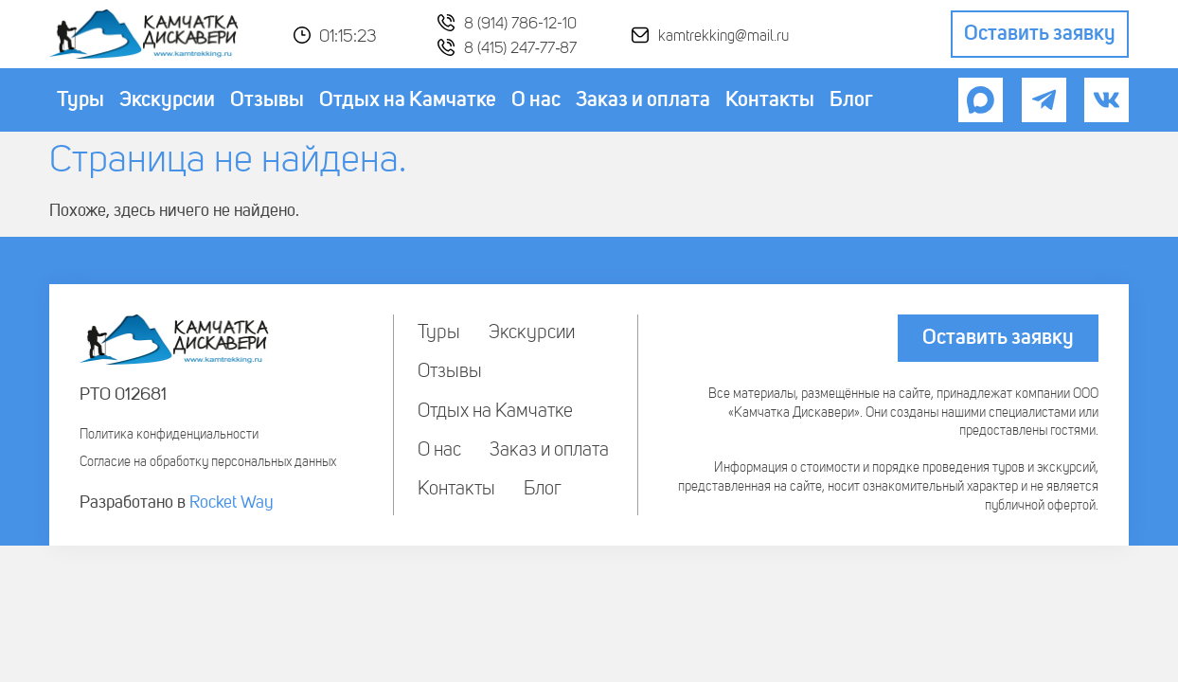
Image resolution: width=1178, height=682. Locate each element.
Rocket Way (231, 503)
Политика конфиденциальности (169, 434)
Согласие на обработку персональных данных (208, 462)
